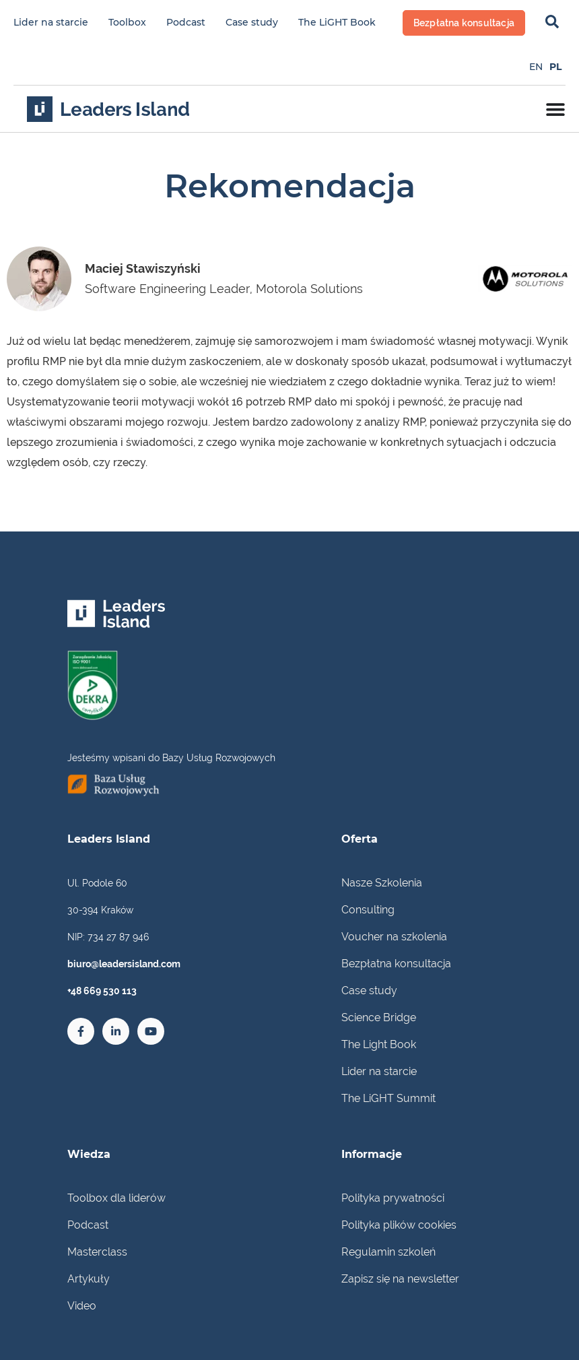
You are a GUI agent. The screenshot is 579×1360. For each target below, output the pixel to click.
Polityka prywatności (392, 1198)
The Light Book (378, 1044)
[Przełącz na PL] (555, 66)
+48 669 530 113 (102, 990)
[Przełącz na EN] (536, 66)
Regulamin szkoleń (388, 1251)
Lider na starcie (50, 22)
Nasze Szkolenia (381, 882)
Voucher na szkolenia (394, 936)
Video (81, 1305)
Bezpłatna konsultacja (396, 963)
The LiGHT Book (337, 22)
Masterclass (97, 1251)
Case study (252, 22)
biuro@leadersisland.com (123, 964)
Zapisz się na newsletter (400, 1278)
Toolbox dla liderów (116, 1198)
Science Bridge (378, 1017)
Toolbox (127, 22)
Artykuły (88, 1278)
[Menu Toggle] (555, 109)
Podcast (185, 22)
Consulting (368, 909)
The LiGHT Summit (388, 1098)
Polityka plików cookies (398, 1225)
